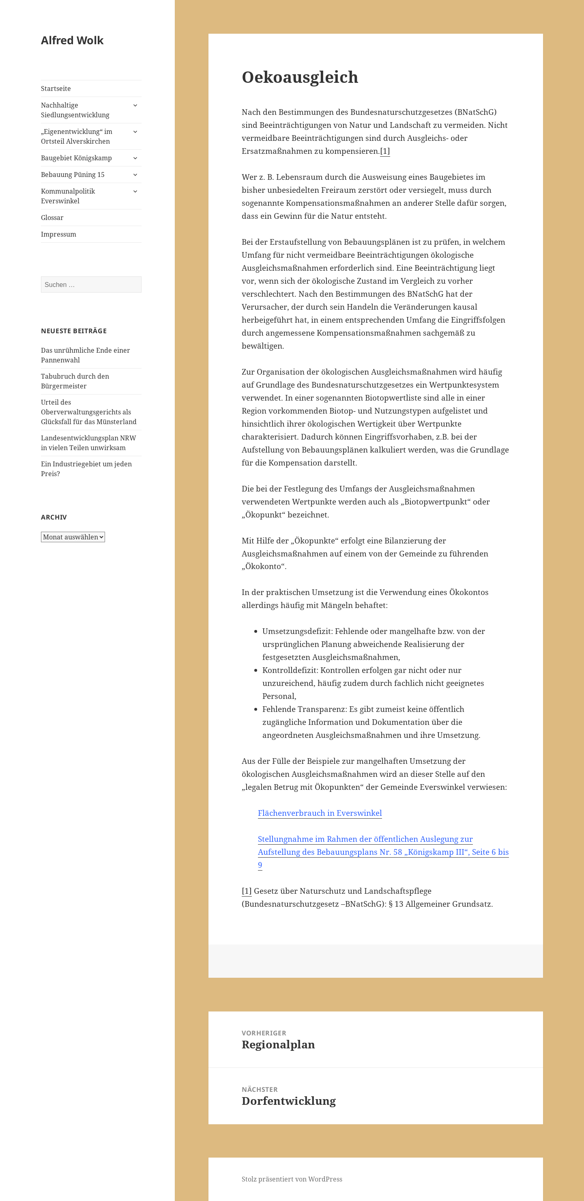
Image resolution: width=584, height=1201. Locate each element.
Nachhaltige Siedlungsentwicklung (75, 110)
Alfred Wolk (72, 39)
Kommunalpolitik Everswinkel (68, 196)
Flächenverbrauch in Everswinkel (320, 813)
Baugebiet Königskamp (76, 157)
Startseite (56, 88)
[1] (385, 151)
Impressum (58, 234)
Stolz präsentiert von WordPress (292, 1179)
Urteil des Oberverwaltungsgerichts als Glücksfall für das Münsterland (89, 412)
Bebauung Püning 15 (73, 174)
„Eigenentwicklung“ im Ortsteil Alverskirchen (76, 136)
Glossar (52, 217)
